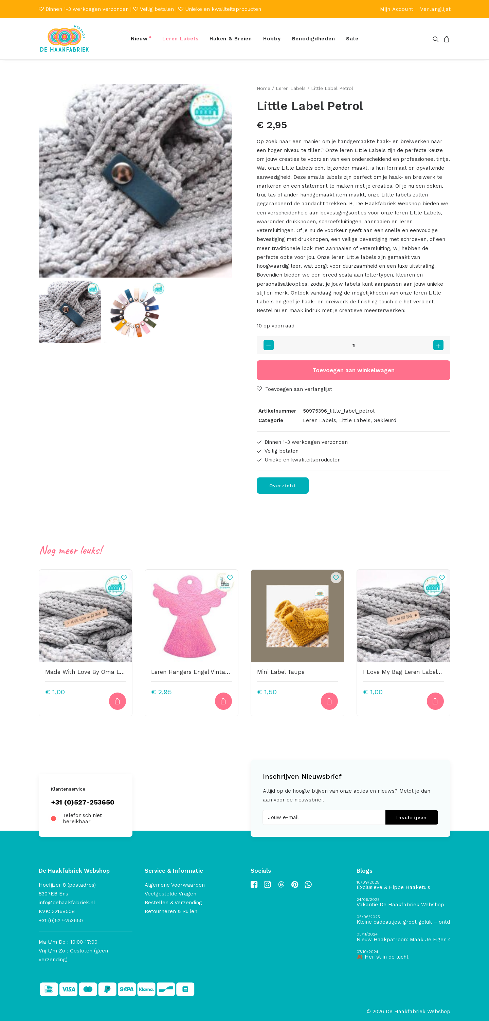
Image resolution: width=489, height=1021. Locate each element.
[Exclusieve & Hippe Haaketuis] (403, 885)
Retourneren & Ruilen (171, 911)
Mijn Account (397, 9)
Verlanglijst (435, 9)
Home (263, 88)
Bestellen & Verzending (173, 903)
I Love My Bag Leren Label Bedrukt (412, 671)
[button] (437, 38)
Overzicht (282, 485)
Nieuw (139, 39)
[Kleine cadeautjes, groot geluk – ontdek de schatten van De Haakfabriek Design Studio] (403, 920)
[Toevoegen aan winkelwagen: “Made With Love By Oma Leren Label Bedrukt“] (117, 701)
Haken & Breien (231, 39)
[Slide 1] (70, 312)
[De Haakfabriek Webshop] (64, 38)
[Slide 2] (135, 312)
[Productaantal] (353, 345)
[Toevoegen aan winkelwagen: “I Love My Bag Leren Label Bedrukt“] (435, 701)
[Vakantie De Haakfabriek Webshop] (403, 903)
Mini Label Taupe (281, 671)
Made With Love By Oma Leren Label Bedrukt (109, 671)
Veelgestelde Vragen (170, 894)
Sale (352, 39)
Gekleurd (385, 420)
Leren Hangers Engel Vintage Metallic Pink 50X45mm (225, 671)
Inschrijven (411, 817)
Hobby (272, 39)
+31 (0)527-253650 (82, 802)
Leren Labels (180, 39)
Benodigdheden (313, 39)
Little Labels (354, 420)
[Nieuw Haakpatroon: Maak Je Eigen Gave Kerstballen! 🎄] (403, 937)
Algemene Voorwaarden (175, 885)
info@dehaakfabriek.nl (67, 903)
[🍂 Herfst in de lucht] (403, 955)
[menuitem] (397, 9)
